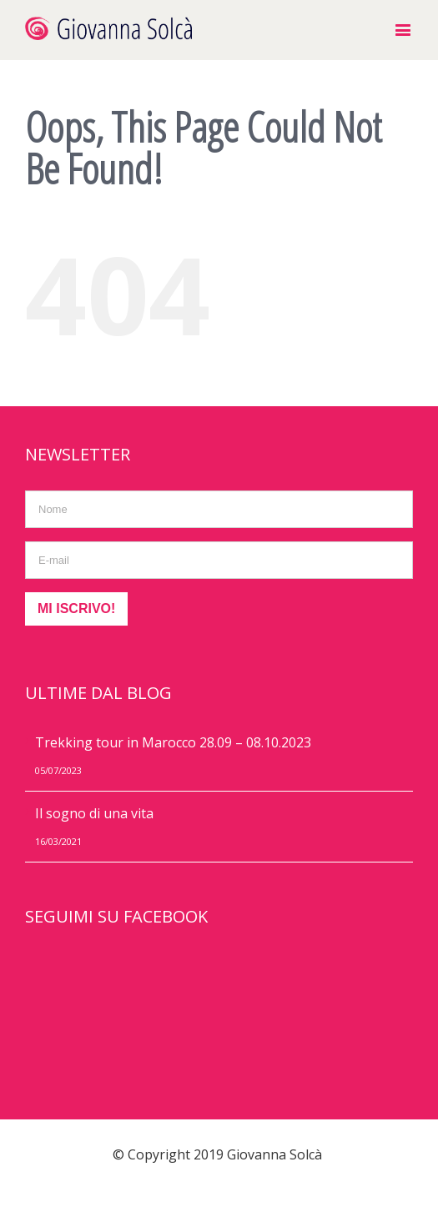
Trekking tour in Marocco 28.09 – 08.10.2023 (173, 742)
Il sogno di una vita (94, 813)
